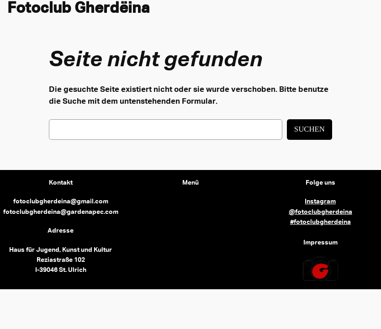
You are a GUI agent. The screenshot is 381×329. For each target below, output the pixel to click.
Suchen (309, 129)
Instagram (320, 201)
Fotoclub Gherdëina (78, 8)
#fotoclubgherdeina (320, 222)
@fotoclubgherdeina (320, 212)
